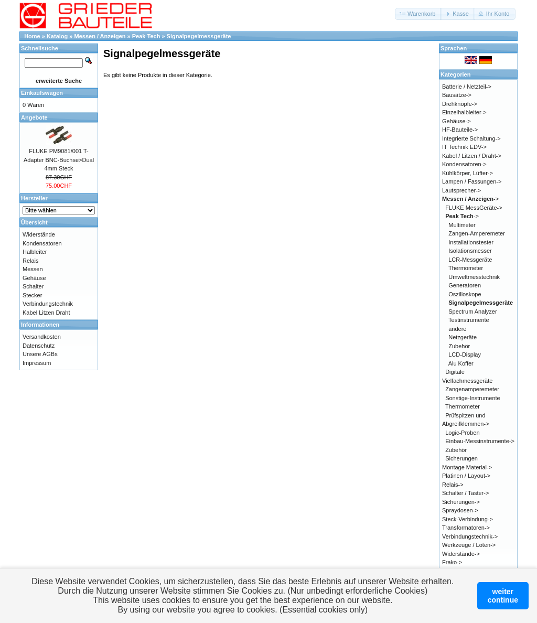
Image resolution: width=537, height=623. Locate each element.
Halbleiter (35, 252)
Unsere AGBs (40, 354)
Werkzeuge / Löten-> (469, 545)
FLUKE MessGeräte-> (473, 208)
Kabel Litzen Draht (46, 312)
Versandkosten (42, 337)
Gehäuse (34, 278)
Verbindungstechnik (48, 303)
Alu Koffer (461, 363)
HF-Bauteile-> (460, 129)
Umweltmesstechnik (474, 277)
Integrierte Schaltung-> (471, 138)
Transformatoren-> (466, 527)
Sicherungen (461, 458)
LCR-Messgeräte (470, 259)
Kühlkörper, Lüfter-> (467, 173)
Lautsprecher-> (461, 190)
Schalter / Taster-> (465, 493)
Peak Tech (146, 36)
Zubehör (459, 346)
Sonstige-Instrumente (472, 398)
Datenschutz (39, 345)
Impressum (37, 363)
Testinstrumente (468, 320)
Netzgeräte (462, 337)
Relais (31, 260)
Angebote (34, 117)
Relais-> (453, 484)
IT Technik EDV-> (464, 147)
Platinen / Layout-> (466, 475)
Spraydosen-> (460, 510)
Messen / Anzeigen (100, 36)
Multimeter (461, 225)
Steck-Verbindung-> (467, 519)
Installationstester (470, 242)
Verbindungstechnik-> (470, 536)
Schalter (33, 286)
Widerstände (39, 234)
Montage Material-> (467, 467)
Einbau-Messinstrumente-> (479, 441)
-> (470, 199)
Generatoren (464, 285)
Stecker (32, 295)
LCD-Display (464, 354)
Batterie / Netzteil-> (466, 86)
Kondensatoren (42, 243)
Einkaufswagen (42, 93)
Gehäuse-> (456, 121)
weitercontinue (503, 595)
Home (32, 36)
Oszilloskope (464, 294)
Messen (33, 269)
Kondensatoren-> (464, 164)
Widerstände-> (461, 554)
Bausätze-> (456, 95)
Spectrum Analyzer (472, 311)
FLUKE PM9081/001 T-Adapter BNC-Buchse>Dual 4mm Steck (59, 159)
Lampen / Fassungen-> (471, 181)
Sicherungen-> (461, 502)
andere (457, 329)
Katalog (57, 36)
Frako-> (452, 562)
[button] (418, 14)
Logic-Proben (462, 432)
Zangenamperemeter (472, 389)
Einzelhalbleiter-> (464, 112)
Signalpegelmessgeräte (199, 36)
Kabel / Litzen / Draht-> (471, 156)
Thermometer (465, 268)
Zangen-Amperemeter (476, 233)
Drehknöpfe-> (459, 104)
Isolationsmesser (470, 251)
